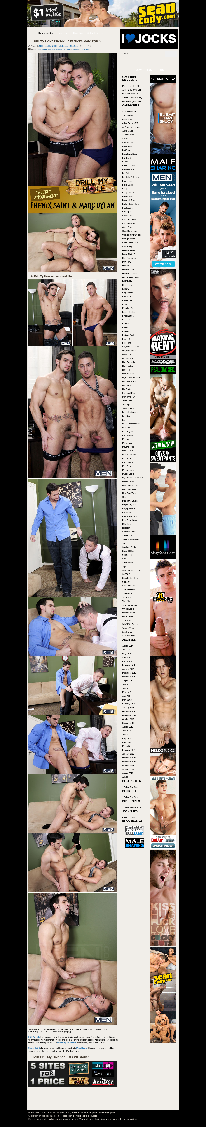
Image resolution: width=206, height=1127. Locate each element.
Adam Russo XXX (130, 123)
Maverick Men (128, 447)
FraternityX (127, 327)
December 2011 (129, 758)
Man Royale (127, 431)
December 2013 (129, 673)
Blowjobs (126, 189)
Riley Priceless (128, 524)
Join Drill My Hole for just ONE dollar (61, 1057)
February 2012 (128, 750)
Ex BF (125, 304)
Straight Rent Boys (130, 578)
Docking (125, 266)
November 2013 (129, 677)
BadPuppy (126, 150)
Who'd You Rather (130, 624)
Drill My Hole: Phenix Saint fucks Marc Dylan (67, 41)
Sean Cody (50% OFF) (132, 98)
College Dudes (128, 239)
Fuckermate (127, 343)
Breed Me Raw (128, 200)
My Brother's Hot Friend (132, 478)
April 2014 (126, 657)
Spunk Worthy (128, 562)
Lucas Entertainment (131, 424)
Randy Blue (127, 512)
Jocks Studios (128, 408)
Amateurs (126, 138)
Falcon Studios (128, 312)
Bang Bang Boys (129, 154)
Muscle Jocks (128, 474)
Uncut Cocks (127, 616)
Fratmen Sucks (128, 335)
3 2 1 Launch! (128, 115)
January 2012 (128, 754)
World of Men (128, 628)
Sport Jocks (127, 555)
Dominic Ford (128, 270)
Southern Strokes (129, 547)
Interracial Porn (128, 393)
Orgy (124, 497)
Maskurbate (127, 443)
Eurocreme (127, 300)
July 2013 (126, 684)
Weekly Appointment (66, 1043)
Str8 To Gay (127, 574)
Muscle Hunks (128, 470)
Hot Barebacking (129, 381)
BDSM (125, 162)
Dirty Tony (126, 262)
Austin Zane (127, 142)
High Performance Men (132, 377)
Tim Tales (126, 597)
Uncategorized (128, 613)
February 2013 (128, 704)
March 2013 (127, 700)
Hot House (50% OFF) (131, 101)
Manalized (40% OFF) (131, 86)
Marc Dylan (67, 49)
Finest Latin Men (129, 316)
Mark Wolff (126, 439)
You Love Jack (128, 636)
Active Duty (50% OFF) (132, 90)
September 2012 (129, 723)
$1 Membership (45, 46)
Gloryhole (126, 354)
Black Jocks (127, 181)
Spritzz (125, 559)
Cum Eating (127, 246)
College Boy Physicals (131, 235)
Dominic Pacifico (129, 273)
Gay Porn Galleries (130, 347)
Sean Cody (127, 536)
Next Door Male (129, 489)
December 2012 (129, 711)
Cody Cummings (129, 231)
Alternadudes (128, 135)
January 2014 (128, 669)
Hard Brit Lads (128, 362)
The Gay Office (128, 589)
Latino (125, 420)
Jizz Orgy (126, 404)
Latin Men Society (130, 412)
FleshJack (126, 320)
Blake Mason (127, 185)
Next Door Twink (129, 493)
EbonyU (125, 289)
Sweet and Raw (129, 586)
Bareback (126, 158)
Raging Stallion (128, 509)
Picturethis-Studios (130, 501)
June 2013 (126, 688)
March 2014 (127, 661)
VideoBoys (126, 620)
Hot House (126, 385)
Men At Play (127, 451)
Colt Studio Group (130, 243)
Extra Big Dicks (128, 308)
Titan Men (126, 601)
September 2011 (129, 769)
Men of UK (126, 458)
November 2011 (129, 761)
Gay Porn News (129, 350)
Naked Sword (128, 482)
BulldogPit (126, 212)
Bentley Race (128, 169)
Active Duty (127, 119)
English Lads (127, 293)
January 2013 (128, 708)
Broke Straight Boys (130, 204)
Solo (124, 543)
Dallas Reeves (128, 250)
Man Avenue (127, 428)
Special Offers (128, 551)
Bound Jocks (127, 196)
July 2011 (126, 777)
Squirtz (125, 566)
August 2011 (127, 773)
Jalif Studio (127, 401)
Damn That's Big (129, 254)
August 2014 (127, 646)
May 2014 (126, 654)
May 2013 (126, 692)
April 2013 (126, 696)
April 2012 (126, 742)
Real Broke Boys (129, 520)
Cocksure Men (128, 223)
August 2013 (127, 681)
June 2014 (126, 650)
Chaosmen (127, 216)
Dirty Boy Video (129, 258)
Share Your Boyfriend (131, 539)
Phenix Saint (85, 49)
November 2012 (129, 715)
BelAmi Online (128, 165)
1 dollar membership (43, 49)
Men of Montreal (129, 455)
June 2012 (126, 735)
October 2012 (128, 719)
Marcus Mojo (127, 435)
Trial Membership (129, 605)
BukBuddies (127, 208)
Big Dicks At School (130, 177)
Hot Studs (126, 389)
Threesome (127, 593)
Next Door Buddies (130, 485)
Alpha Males (127, 131)
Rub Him (126, 528)
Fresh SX (126, 339)
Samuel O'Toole (129, 532)
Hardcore (65, 46)
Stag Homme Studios (131, 570)
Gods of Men (127, 358)
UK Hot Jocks (128, 609)
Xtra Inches (127, 632)
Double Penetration (130, 277)
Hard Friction (127, 366)
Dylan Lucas (127, 285)
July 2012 (126, 731)
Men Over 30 (127, 462)
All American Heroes (131, 127)
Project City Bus (129, 505)
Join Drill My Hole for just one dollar (50, 276)
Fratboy (125, 324)
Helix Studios (128, 374)
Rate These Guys (129, 516)
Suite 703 (126, 582)
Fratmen (126, 331)
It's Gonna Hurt (128, 397)
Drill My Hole (56, 46)
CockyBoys (127, 227)
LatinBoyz (126, 416)
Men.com (75, 49)
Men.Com (74, 46)
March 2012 (127, 746)
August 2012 (127, 727)
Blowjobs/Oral (128, 192)
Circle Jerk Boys (129, 219)
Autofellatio (127, 146)
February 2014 (128, 665)
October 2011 (128, 765)
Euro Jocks (127, 297)
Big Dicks (126, 173)
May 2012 (126, 738)
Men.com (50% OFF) (131, 94)
